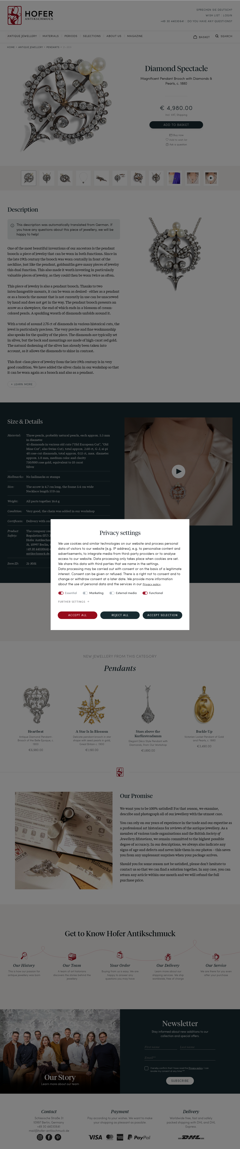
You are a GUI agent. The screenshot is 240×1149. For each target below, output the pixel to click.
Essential (71, 593)
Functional (156, 593)
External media (126, 593)
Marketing (96, 593)
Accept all (77, 615)
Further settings (71, 602)
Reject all (120, 615)
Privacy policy (153, 583)
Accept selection (162, 615)
